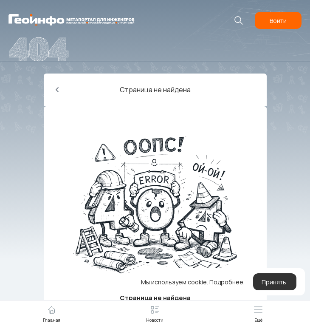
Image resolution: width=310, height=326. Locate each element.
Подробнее (226, 282)
